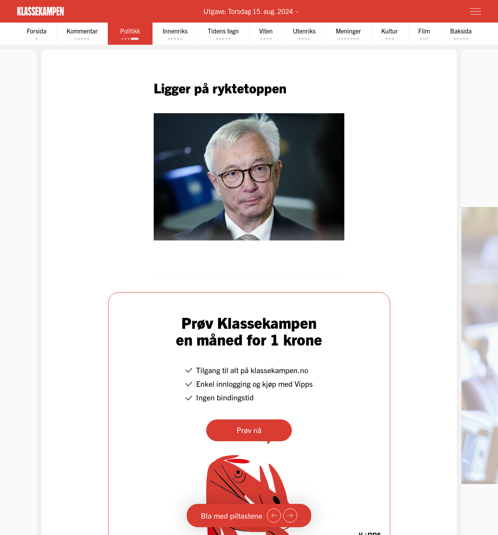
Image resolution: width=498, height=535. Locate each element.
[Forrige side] (274, 516)
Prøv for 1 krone (429, 11)
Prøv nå (249, 430)
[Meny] (475, 11)
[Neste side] (290, 516)
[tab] (36, 34)
